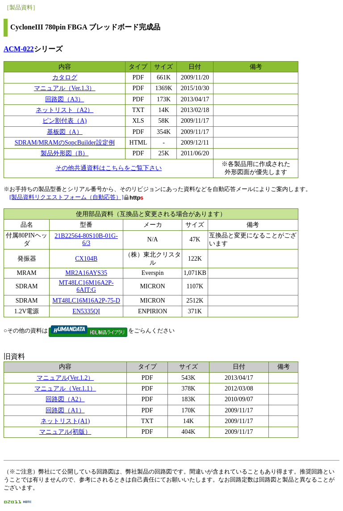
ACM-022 (19, 49)
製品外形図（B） (64, 153)
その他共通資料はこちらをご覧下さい (108, 168)
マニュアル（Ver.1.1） (65, 388)
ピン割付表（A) (64, 120)
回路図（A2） (65, 399)
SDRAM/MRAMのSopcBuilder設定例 (65, 142)
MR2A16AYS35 (86, 273)
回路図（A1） (65, 410)
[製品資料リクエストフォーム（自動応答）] (66, 197)
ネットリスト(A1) (65, 421)
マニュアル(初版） (65, 431)
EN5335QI (86, 311)
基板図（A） (65, 132)
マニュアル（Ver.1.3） (65, 88)
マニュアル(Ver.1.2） (65, 377)
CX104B (86, 258)
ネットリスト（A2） (64, 110)
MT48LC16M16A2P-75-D (86, 300)
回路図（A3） (64, 99)
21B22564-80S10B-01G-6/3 (86, 239)
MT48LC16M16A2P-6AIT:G (86, 286)
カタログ (64, 77)
